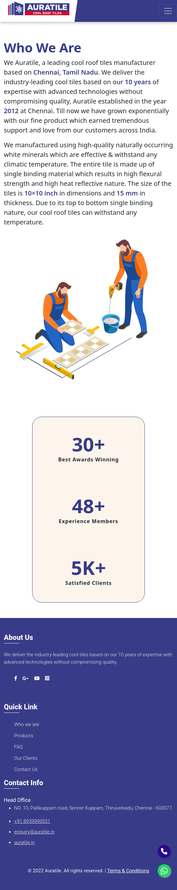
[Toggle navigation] (168, 11)
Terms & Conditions (128, 871)
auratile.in (24, 842)
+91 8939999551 (32, 821)
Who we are (26, 724)
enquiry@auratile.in (34, 832)
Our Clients (25, 758)
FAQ (18, 747)
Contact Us (26, 769)
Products (23, 736)
